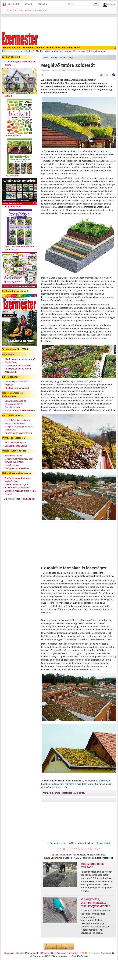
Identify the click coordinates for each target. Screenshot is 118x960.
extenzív (81, 793)
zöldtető (56, 793)
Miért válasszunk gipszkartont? (20, 359)
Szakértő (29, 51)
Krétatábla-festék (13, 455)
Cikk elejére (103, 843)
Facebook (19, 51)
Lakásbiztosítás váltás (16, 446)
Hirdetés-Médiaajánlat (27, 953)
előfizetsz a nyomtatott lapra (79, 784)
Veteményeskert (13, 135)
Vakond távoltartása (15, 423)
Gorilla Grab (11, 362)
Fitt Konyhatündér (96, 51)
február (54, 57)
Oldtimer (39, 47)
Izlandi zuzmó (12, 465)
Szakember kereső (71, 47)
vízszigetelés (68, 793)
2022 (45, 57)
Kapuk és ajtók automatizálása (20, 410)
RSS (83, 953)
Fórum (49, 47)
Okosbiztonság (12, 407)
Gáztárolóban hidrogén (16, 484)
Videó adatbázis (53, 51)
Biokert (8, 96)
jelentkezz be (27, 499)
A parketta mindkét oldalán (18, 365)
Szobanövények (13, 206)
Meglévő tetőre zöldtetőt (17, 388)
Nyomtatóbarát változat (81, 843)
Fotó (57, 47)
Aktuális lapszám (11, 47)
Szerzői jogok (58, 953)
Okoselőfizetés (12, 175)
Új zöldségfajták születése (18, 420)
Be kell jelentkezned (61, 854)
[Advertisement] (59, 24)
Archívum (27, 47)
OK (95, 4)
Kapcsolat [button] (43, 4)
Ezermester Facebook (101, 953)
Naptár (39, 51)
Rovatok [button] (28, 4)
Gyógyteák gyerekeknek (17, 468)
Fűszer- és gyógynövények (18, 433)
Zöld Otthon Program (15, 442)
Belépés (111, 4)
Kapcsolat (9, 953)
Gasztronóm (79, 51)
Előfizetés (7, 51)
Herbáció (66, 51)
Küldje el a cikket (57, 843)
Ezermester (14, 4)
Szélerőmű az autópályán (17, 487)
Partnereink (72, 953)
